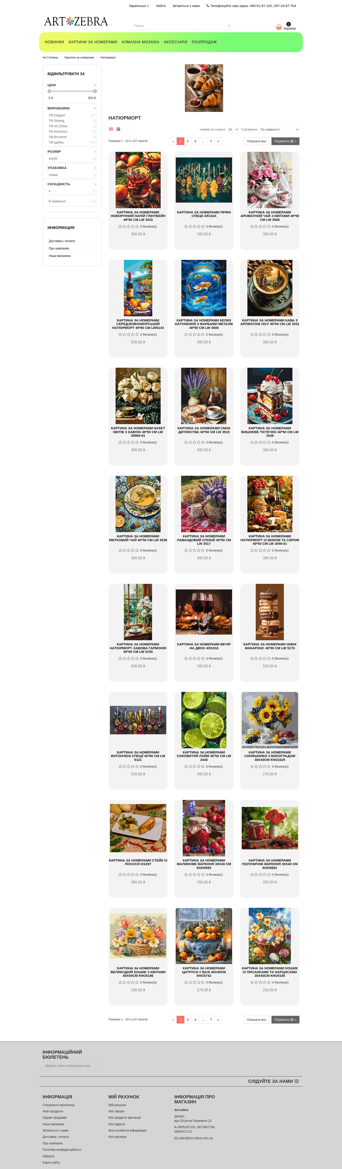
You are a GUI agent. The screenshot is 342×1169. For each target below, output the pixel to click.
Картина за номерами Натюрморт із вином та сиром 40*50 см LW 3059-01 (270, 539)
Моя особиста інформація (128, 1130)
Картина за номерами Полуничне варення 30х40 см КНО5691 (270, 864)
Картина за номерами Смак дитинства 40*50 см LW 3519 (204, 430)
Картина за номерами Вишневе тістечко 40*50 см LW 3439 (270, 431)
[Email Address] (68, 1066)
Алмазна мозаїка (140, 42)
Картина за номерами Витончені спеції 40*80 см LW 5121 (138, 756)
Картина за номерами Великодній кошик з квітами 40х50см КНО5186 (138, 971)
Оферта (48, 1156)
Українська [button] (139, 6)
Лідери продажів (54, 1117)
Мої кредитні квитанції (125, 1117)
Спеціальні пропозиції (59, 1105)
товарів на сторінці (212, 129)
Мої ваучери (118, 1137)
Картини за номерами (93, 42)
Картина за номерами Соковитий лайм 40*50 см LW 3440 (204, 756)
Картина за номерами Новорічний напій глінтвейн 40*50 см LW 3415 (138, 216)
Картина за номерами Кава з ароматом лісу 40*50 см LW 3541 (269, 322)
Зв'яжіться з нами (186, 6)
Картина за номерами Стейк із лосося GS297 (138, 862)
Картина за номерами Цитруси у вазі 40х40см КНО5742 (204, 971)
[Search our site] (178, 26)
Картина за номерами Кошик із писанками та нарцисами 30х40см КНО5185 (270, 971)
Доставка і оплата (62, 241)
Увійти (161, 6)
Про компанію (59, 248)
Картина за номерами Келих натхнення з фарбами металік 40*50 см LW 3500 (204, 324)
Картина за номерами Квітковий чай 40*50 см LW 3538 (138, 538)
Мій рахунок (117, 1105)
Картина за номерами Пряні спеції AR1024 (204, 214)
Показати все (256, 141)
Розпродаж (204, 42)
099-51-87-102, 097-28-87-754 (273, 6)
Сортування (249, 129)
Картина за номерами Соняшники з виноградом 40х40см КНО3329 (269, 756)
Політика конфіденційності (62, 1149)
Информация (61, 228)
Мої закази (116, 1111)
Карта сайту (51, 1162)
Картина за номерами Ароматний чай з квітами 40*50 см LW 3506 (270, 216)
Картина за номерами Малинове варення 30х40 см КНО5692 (204, 864)
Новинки (54, 42)
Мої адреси (117, 1124)
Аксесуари (175, 42)
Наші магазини (60, 256)
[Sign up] (97, 1066)
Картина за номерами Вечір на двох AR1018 (203, 646)
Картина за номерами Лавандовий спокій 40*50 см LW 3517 (204, 539)
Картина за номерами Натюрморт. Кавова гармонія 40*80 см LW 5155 (138, 648)
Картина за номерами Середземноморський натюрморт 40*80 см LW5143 (138, 324)
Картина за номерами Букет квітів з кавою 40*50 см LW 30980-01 (138, 431)
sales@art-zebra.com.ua (195, 1138)
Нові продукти (53, 1111)
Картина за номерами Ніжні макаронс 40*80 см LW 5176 (269, 646)
